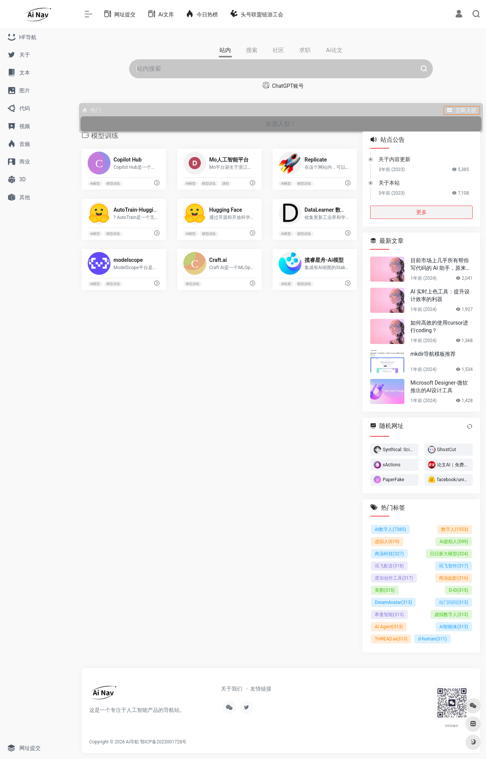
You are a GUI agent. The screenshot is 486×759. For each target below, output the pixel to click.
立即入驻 (462, 110)
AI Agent (389, 626)
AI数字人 (390, 529)
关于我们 (231, 689)
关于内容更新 (394, 159)
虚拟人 (387, 541)
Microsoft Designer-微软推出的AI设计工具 (439, 386)
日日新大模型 (449, 553)
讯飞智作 (453, 566)
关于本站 (389, 183)
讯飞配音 (389, 566)
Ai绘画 (286, 284)
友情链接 (260, 689)
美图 (385, 590)
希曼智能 (389, 614)
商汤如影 (453, 578)
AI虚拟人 (453, 541)
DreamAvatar (393, 602)
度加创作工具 (394, 578)
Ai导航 (132, 742)
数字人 (454, 529)
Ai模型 (95, 183)
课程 (225, 183)
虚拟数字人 (451, 614)
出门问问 (453, 602)
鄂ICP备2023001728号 (163, 742)
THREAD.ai (391, 639)
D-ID (458, 590)
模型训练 (113, 183)
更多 (421, 212)
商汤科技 (389, 553)
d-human (432, 639)
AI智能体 (453, 626)
